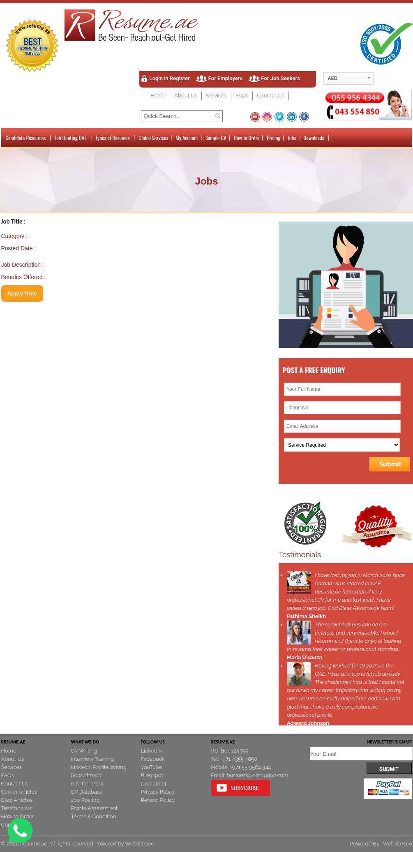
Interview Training (92, 759)
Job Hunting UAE (70, 138)
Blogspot (152, 775)
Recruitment (86, 775)
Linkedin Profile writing (99, 767)
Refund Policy (158, 800)
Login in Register (170, 78)
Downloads (313, 138)
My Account (186, 138)
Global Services (153, 138)
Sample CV (215, 138)
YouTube (151, 767)
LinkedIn (151, 751)
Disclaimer (154, 783)
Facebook (153, 759)
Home (158, 95)
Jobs (292, 138)
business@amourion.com (257, 775)
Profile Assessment (94, 808)
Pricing (273, 138)
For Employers (225, 78)
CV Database (87, 792)
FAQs (241, 95)
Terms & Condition (93, 816)
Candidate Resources (26, 138)
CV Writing (84, 751)
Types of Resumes (112, 138)
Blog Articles (16, 800)
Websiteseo (139, 843)
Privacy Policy (158, 792)
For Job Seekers (280, 78)
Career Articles (19, 792)
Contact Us (270, 95)
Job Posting (85, 800)
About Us (185, 95)
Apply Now (22, 293)
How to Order (246, 138)
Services (216, 95)
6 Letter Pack (87, 783)
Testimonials (16, 808)
